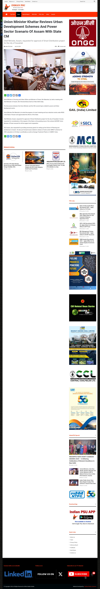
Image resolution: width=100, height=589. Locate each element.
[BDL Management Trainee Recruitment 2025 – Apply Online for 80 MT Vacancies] (73, 234)
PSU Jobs (41, 14)
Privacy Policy (19, 1)
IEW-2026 (34, 14)
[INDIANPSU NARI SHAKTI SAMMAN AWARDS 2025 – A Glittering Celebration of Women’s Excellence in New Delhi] (82, 447)
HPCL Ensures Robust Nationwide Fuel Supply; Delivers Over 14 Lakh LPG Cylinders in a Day (56, 165)
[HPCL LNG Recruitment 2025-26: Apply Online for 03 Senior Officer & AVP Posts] (73, 226)
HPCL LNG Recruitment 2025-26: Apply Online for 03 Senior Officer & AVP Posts (87, 225)
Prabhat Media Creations (90, 586)
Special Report (26, 14)
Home (6, 1)
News (18, 14)
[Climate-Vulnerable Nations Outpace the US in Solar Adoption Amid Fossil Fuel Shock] (34, 157)
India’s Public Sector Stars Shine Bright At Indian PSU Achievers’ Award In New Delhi (88, 482)
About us (11, 1)
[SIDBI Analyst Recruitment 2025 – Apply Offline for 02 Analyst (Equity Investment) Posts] (73, 242)
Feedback (72, 547)
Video (47, 14)
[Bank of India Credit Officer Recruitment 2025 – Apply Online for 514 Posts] (73, 208)
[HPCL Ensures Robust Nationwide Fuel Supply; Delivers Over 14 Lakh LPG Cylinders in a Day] (56, 156)
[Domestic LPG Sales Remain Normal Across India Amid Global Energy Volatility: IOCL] (13, 156)
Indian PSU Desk (9, 46)
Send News (27, 1)
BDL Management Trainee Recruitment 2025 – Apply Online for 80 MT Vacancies (87, 233)
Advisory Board (74, 545)
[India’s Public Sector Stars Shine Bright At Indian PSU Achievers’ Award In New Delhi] (73, 482)
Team (71, 539)
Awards (53, 14)
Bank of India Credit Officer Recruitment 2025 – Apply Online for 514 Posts (87, 207)
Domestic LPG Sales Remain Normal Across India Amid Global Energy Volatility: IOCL (12, 165)
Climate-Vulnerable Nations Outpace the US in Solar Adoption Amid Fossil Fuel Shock (34, 167)
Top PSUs (12, 14)
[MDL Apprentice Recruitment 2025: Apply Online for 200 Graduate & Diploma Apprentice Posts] (73, 216)
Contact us (34, 1)
